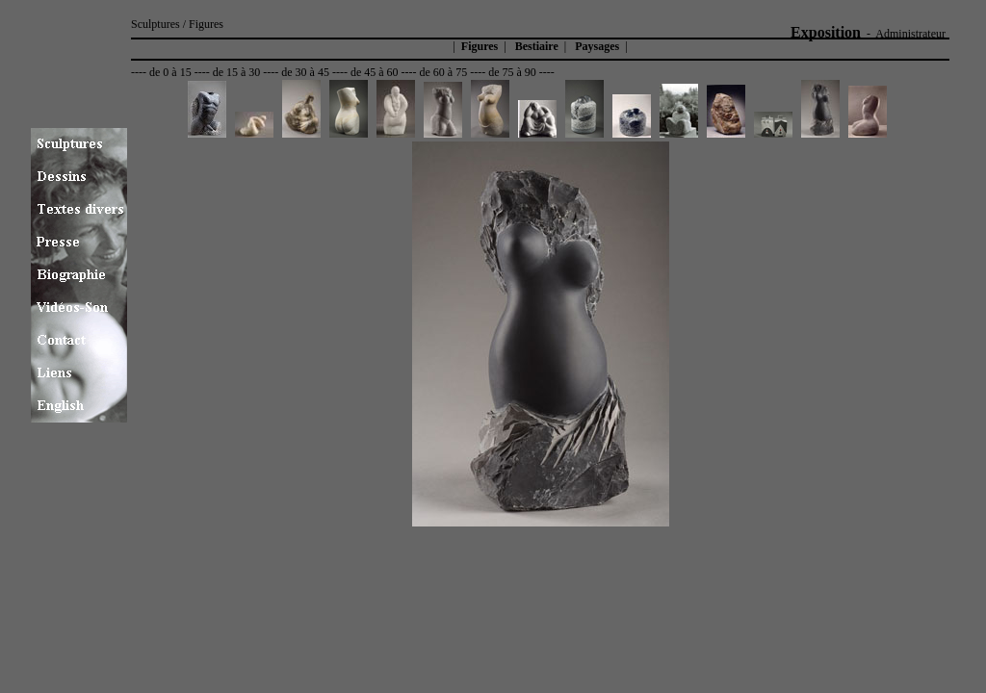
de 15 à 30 (237, 72)
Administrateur (910, 33)
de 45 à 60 (374, 72)
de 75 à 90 (512, 72)
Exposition (826, 32)
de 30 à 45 (305, 72)
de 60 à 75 (444, 72)
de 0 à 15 (170, 72)
